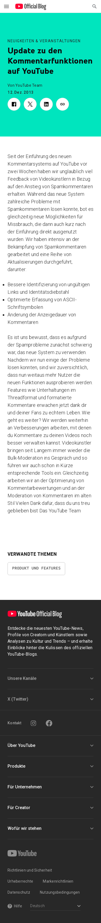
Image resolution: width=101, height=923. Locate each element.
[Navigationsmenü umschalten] (6, 6)
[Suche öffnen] (94, 6)
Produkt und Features (36, 568)
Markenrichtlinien (58, 881)
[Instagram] (33, 723)
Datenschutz (19, 892)
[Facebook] (49, 723)
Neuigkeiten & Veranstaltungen (44, 41)
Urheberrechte (20, 881)
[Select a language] (55, 906)
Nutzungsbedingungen (60, 892)
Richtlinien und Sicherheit (30, 870)
